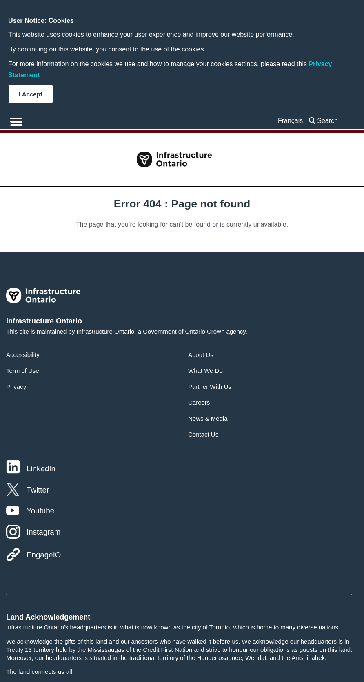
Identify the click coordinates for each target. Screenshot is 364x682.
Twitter (38, 490)
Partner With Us (209, 386)
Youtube (40, 510)
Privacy (16, 386)
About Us (200, 354)
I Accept (30, 94)
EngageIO (44, 555)
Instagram (43, 532)
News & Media (208, 418)
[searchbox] (329, 120)
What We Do (205, 370)
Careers (199, 402)
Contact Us (203, 434)
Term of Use (22, 370)
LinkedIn (41, 468)
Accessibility (23, 354)
